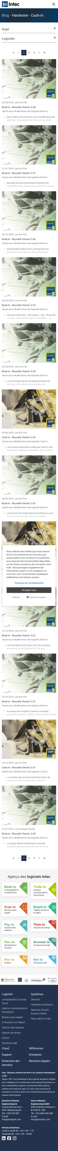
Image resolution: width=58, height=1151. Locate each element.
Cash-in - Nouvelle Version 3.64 (19, 437)
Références (36, 1048)
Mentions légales (39, 1061)
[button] (29, 30)
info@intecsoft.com (11, 1119)
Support (7, 1054)
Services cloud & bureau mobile (40, 1011)
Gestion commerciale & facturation (14, 1010)
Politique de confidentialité (29, 582)
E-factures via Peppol (13, 1022)
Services (35, 999)
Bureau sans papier (12, 1017)
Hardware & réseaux (42, 1004)
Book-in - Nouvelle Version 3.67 (19, 173)
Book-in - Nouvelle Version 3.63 (19, 503)
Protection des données (11, 1063)
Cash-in (44, 441)
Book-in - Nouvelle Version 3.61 (19, 701)
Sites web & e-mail (41, 1018)
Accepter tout (29, 590)
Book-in (44, 111)
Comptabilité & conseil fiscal (14, 1001)
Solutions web (9, 1043)
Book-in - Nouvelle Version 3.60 (19, 833)
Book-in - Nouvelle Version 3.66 (19, 239)
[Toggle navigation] (53, 4)
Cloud (5, 1048)
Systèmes (37, 994)
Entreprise (35, 1054)
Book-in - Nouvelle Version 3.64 (19, 371)
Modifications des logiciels (26, 111)
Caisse (5, 1037)
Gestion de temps (11, 1032)
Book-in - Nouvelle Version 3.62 (19, 635)
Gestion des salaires (13, 1027)
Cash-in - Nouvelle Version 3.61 (19, 767)
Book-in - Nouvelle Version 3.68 (19, 107)
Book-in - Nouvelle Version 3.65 (19, 305)
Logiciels (7, 994)
